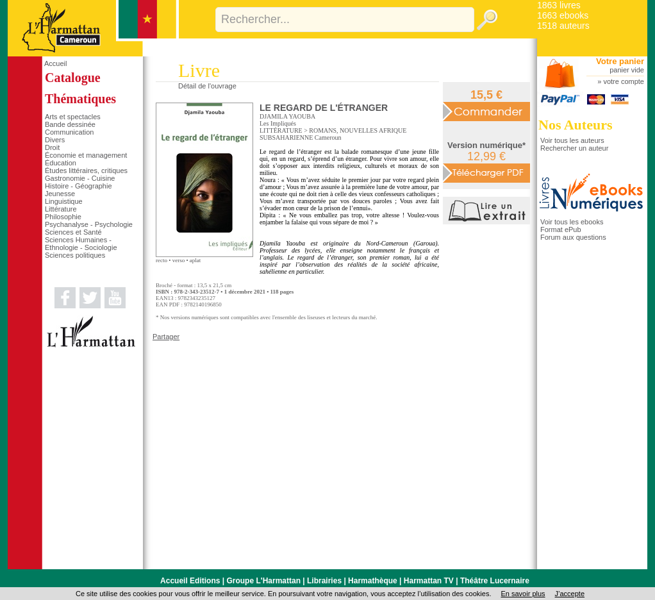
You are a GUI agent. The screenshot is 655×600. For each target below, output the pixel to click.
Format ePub (560, 229)
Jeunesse (60, 193)
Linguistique (64, 201)
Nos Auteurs (575, 125)
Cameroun (328, 137)
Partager (166, 336)
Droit (52, 147)
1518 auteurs (563, 26)
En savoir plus (523, 593)
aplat (195, 260)
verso (178, 260)
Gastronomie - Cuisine (80, 178)
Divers (55, 140)
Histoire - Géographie (78, 186)
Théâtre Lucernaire (494, 580)
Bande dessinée (70, 124)
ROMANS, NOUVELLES (343, 130)
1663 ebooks (562, 15)
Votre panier (620, 61)
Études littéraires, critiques (86, 170)
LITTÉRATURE (281, 130)
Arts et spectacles (73, 117)
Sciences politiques (75, 255)
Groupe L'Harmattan (263, 580)
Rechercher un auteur (574, 148)
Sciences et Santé (73, 232)
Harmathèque (372, 580)
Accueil (55, 63)
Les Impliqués (278, 123)
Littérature (61, 209)
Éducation (60, 163)
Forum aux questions (573, 237)
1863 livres (559, 5)
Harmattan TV (429, 580)
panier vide (626, 70)
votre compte (623, 81)
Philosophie (63, 217)
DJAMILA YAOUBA (287, 116)
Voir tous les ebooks (571, 222)
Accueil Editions (190, 580)
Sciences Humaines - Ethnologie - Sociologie (81, 243)
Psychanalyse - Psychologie (89, 224)
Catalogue (73, 78)
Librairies (324, 580)
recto (161, 260)
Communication (69, 132)
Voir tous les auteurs (572, 140)
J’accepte (570, 593)
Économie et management (86, 155)
